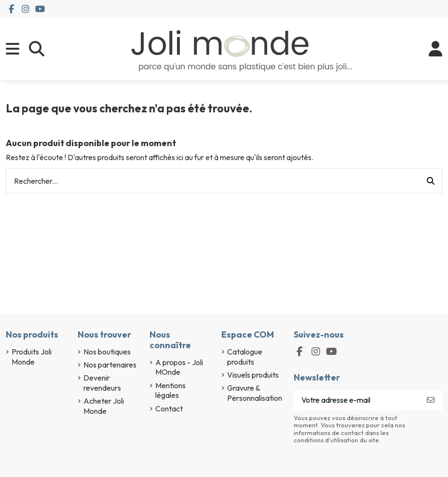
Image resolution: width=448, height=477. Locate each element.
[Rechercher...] (430, 180)
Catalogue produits (244, 357)
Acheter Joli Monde (103, 406)
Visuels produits (253, 375)
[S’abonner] (430, 400)
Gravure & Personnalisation (254, 393)
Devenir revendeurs (102, 383)
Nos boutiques (107, 351)
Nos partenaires (109, 364)
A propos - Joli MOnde (179, 367)
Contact (169, 408)
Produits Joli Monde (32, 357)
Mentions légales (170, 390)
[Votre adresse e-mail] (357, 400)
